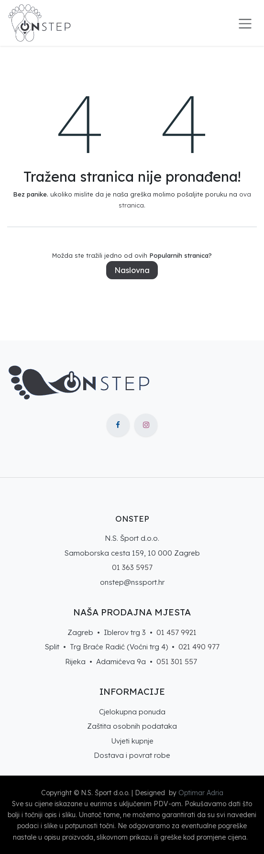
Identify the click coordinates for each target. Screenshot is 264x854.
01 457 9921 (176, 632)
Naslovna (132, 270)
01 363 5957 (132, 567)
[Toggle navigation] (245, 23)
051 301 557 (176, 661)
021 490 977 (199, 646)
